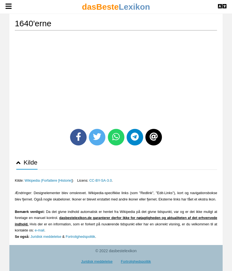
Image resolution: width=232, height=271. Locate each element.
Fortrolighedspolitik (80, 236)
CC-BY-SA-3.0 (100, 180)
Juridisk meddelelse (45, 236)
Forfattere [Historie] (57, 180)
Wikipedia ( (33, 180)
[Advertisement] (116, 77)
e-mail (39, 230)
